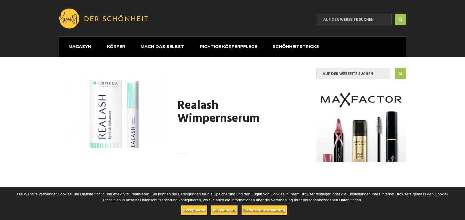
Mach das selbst (152, 45)
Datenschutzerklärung (264, 210)
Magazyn (76, 45)
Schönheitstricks (278, 45)
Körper (109, 45)
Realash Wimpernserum (218, 109)
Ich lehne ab (224, 210)
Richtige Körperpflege (214, 45)
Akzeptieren (194, 210)
